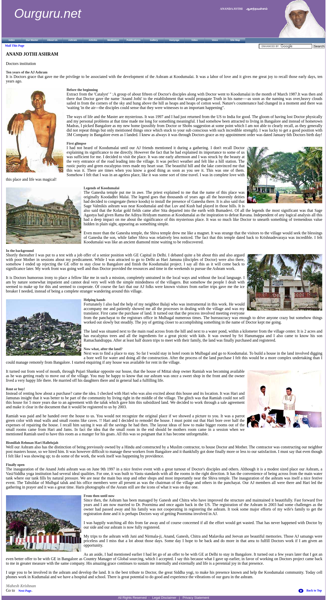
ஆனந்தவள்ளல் (257, 9)
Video (194, 40)
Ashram (72, 40)
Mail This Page (14, 45)
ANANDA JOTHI (231, 9)
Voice (215, 40)
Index (12, 40)
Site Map (235, 40)
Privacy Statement (196, 597)
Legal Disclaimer (164, 597)
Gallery (154, 40)
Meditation (113, 40)
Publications (133, 40)
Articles (93, 40)
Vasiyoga (174, 40)
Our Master (32, 40)
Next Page (25, 590)
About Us (52, 40)
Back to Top (314, 590)
